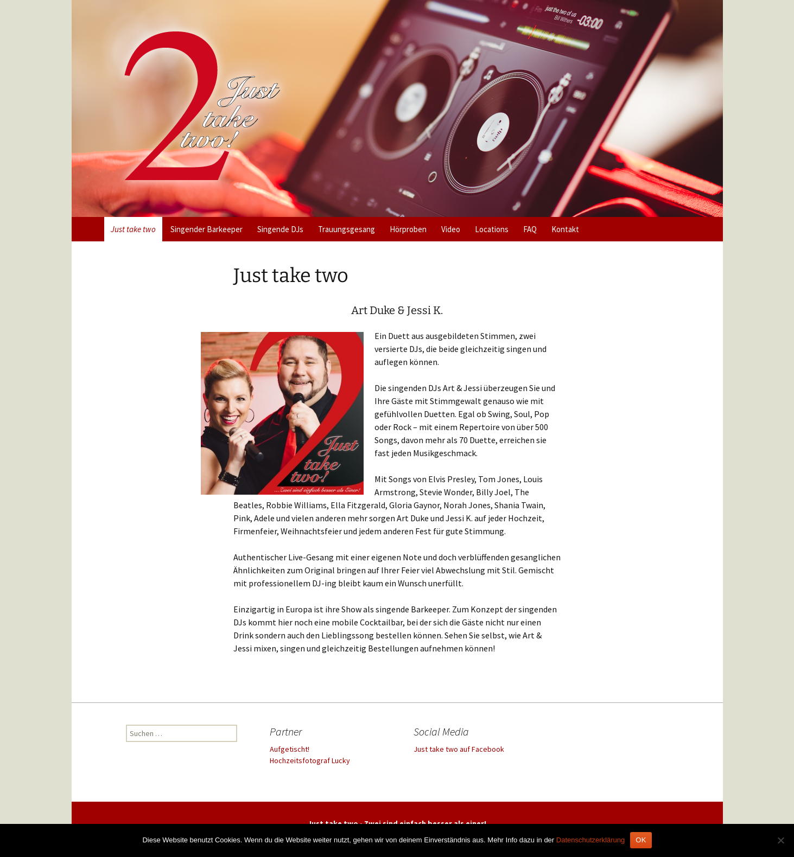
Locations (492, 229)
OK (641, 840)
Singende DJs (280, 229)
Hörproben (408, 229)
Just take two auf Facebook (459, 749)
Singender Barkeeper (206, 229)
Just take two (133, 229)
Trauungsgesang (346, 229)
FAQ (530, 229)
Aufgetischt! (289, 749)
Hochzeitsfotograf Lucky (310, 760)
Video (450, 229)
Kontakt (565, 229)
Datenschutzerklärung (590, 840)
